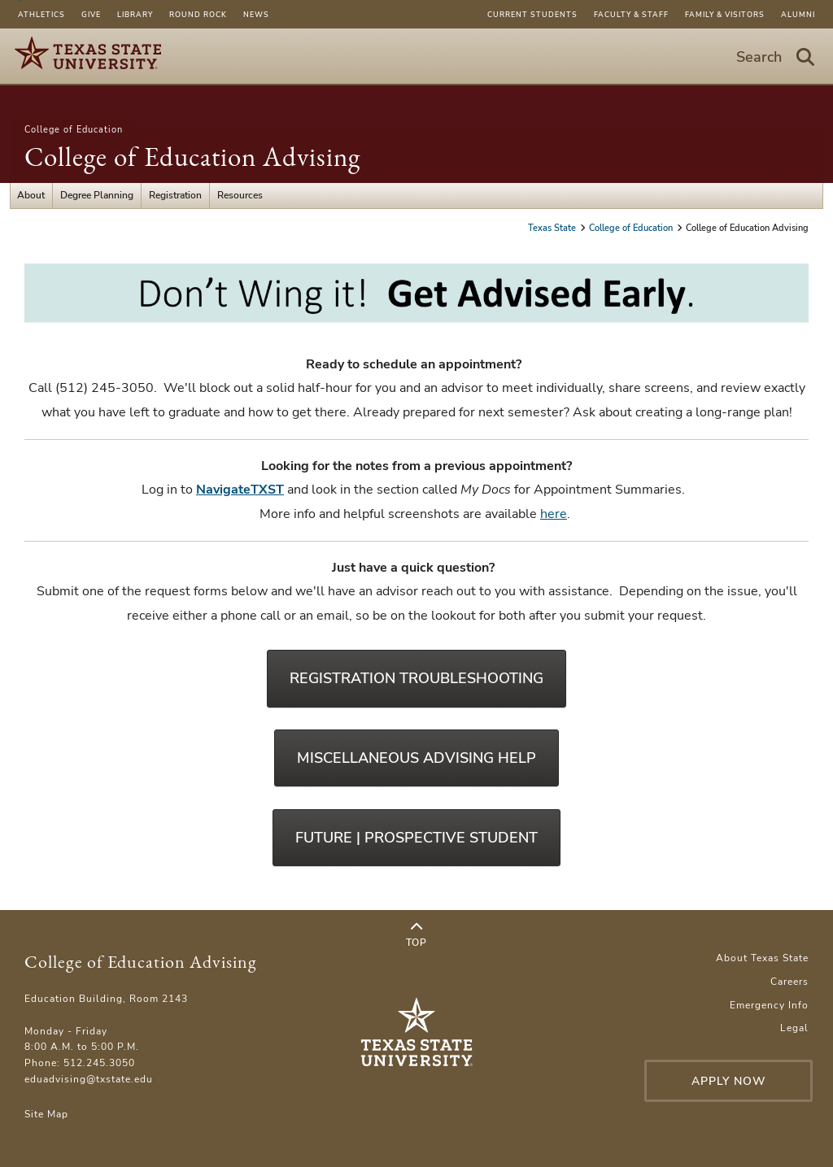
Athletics (41, 15)
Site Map (46, 1114)
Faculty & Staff (631, 15)
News (256, 15)
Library (135, 15)
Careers (789, 981)
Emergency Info (769, 1005)
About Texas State (762, 958)
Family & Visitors (725, 15)
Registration (175, 195)
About (31, 195)
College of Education (73, 130)
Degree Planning (96, 195)
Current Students (532, 15)
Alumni (798, 15)
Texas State (553, 228)
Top (416, 935)
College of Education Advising (192, 156)
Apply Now (728, 1081)
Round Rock (198, 15)
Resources (240, 195)
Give (91, 15)
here (553, 514)
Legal (794, 1027)
